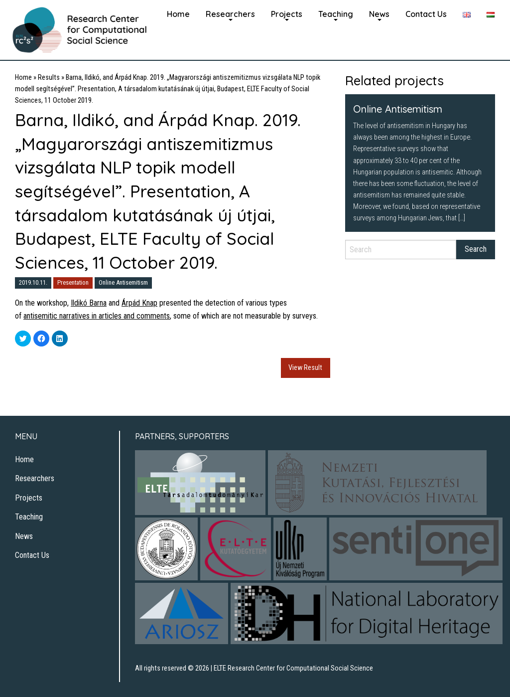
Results (49, 77)
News (379, 14)
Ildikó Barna (89, 303)
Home (178, 14)
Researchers (230, 14)
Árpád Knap (139, 303)
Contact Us (426, 14)
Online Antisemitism (123, 282)
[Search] (400, 249)
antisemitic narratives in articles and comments (96, 316)
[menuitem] (178, 13)
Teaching (335, 14)
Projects (286, 14)
